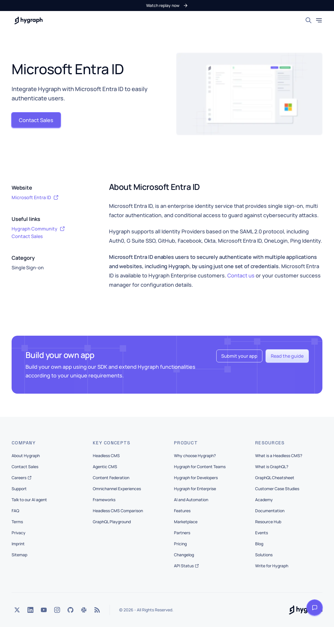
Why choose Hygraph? (195, 455)
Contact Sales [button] (27, 236)
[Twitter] (17, 609)
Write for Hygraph (271, 565)
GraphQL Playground (112, 521)
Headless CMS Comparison (118, 510)
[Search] (308, 20)
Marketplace (185, 521)
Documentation (269, 510)
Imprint (18, 543)
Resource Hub (268, 521)
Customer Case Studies (277, 488)
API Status (186, 565)
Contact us (241, 275)
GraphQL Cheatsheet (274, 477)
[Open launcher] (314, 607)
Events (261, 532)
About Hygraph (26, 455)
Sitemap (19, 554)
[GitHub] (70, 609)
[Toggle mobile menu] (319, 20)
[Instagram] (57, 609)
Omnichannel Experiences (117, 488)
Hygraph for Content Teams (200, 466)
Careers (22, 477)
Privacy (19, 532)
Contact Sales (25, 466)
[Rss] (97, 609)
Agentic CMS (105, 466)
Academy (264, 499)
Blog (259, 543)
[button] (167, 5)
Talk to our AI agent (29, 499)
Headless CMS (106, 455)
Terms (17, 521)
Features (182, 510)
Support (19, 488)
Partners (182, 532)
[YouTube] (43, 609)
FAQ (15, 510)
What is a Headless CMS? (278, 455)
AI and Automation (191, 499)
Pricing (180, 543)
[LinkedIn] (30, 609)
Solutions (264, 554)
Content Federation (111, 477)
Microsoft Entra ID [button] (35, 198)
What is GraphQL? (271, 466)
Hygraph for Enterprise (195, 488)
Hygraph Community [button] (38, 229)
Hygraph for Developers (196, 477)
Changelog (184, 554)
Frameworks (104, 499)
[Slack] (83, 609)
